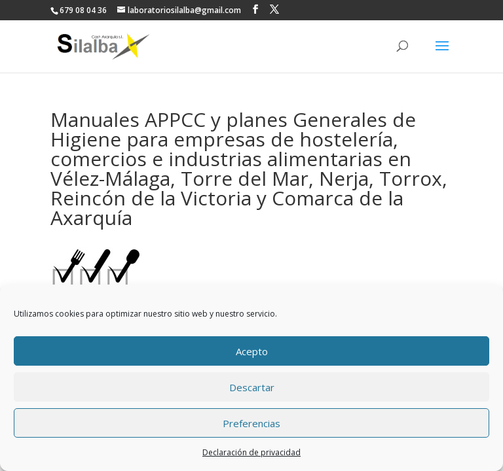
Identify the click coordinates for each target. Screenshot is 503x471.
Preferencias (251, 423)
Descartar (251, 387)
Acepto (252, 351)
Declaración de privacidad (251, 452)
